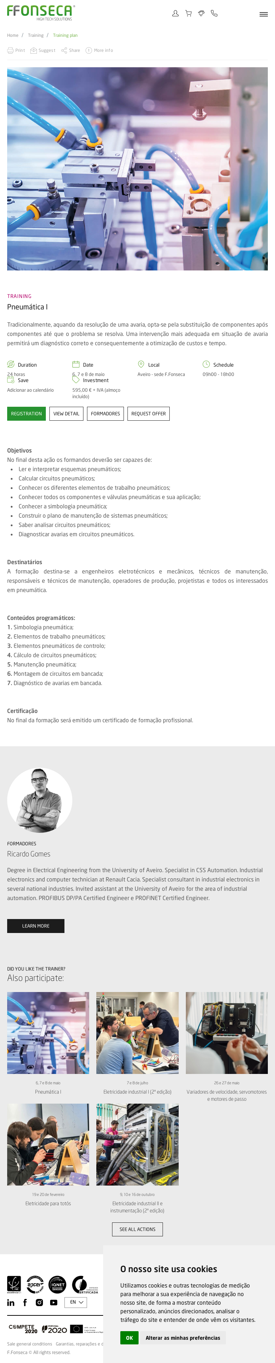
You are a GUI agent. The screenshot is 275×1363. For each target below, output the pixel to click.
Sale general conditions (29, 1344)
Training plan (65, 35)
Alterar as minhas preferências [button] (183, 1338)
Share (75, 50)
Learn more (35, 926)
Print (20, 50)
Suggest (47, 50)
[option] (137, 168)
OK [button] (129, 1338)
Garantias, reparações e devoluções (89, 1344)
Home (13, 35)
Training (36, 35)
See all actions (137, 1229)
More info (103, 50)
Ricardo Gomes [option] (28, 854)
